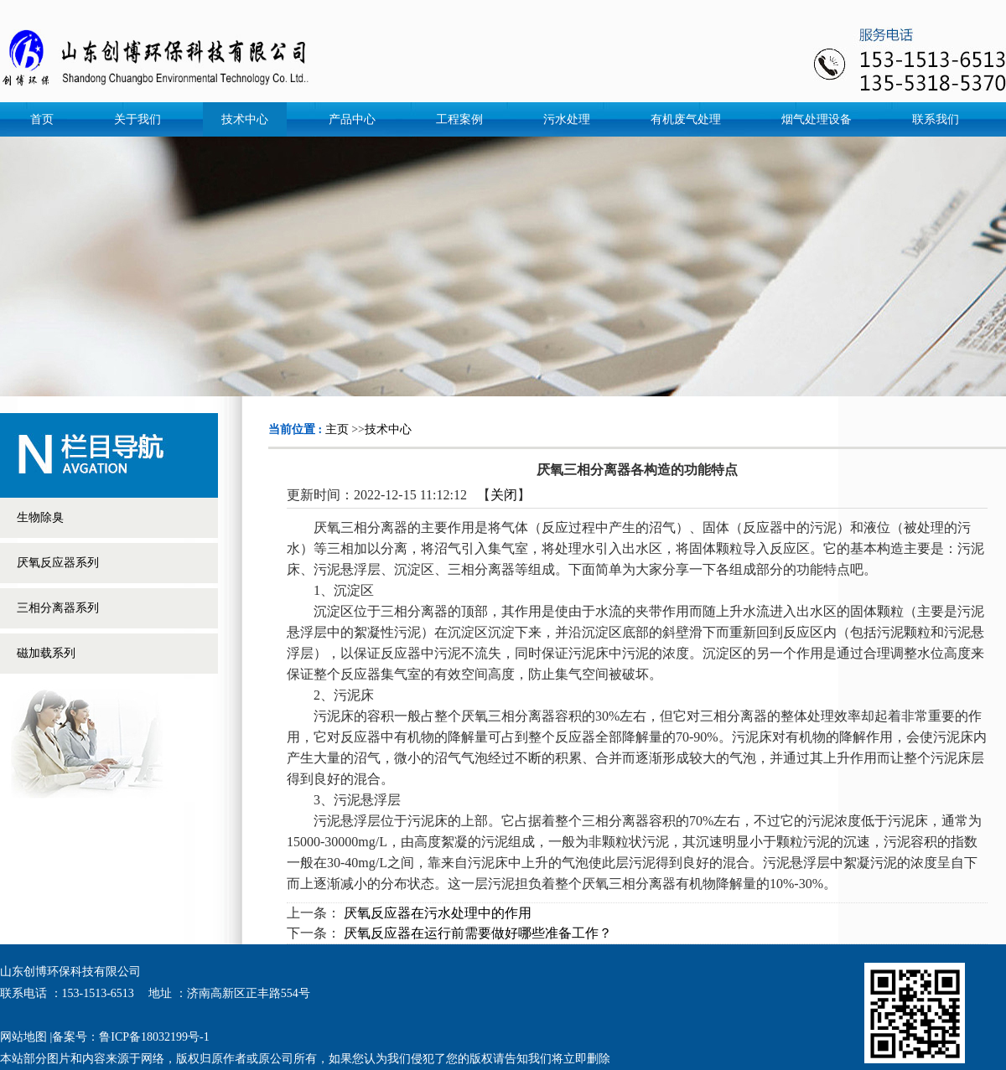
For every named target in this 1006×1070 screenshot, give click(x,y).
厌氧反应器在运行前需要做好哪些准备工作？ (478, 933)
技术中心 (388, 429)
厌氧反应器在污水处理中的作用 (438, 913)
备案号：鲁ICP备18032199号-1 (130, 1037)
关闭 (503, 495)
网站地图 (23, 1037)
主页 (337, 429)
